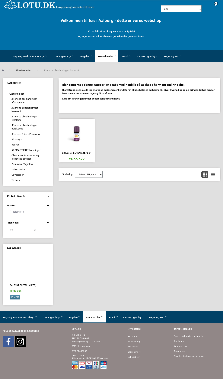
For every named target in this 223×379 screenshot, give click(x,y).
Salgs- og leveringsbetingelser (189, 336)
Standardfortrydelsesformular (189, 356)
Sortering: (67, 174)
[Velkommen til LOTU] (49, 4)
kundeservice (180, 346)
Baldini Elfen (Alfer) (23, 285)
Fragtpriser (180, 351)
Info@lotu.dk (78, 335)
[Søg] (200, 8)
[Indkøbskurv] (213, 6)
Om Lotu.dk (180, 341)
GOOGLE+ (34, 330)
